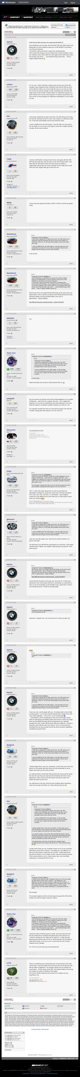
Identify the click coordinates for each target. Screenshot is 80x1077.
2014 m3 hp (32, 1016)
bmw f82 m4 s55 (19, 1022)
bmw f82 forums (53, 1021)
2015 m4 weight (49, 1019)
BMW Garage (40, 17)
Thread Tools (69, 34)
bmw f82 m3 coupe (62, 1021)
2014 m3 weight (47, 1016)
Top (77, 1058)
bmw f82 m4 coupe (10, 1022)
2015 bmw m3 (29, 1018)
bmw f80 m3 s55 (20, 1021)
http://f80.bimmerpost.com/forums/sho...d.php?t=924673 (46, 302)
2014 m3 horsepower (22, 1016)
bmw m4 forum (65, 1024)
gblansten (10, 519)
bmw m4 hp (24, 1025)
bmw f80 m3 (12, 1021)
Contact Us (56, 1058)
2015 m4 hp (34, 1019)
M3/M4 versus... (44, 26)
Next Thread (45, 1029)
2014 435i (9, 338)
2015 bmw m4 (47, 1018)
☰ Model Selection (23, 2)
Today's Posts (63, 17)
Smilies (6, 1044)
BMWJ (9, 203)
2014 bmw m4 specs (57, 1015)
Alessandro (11, 430)
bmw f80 (56, 1019)
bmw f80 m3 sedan (30, 1021)
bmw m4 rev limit (40, 1025)
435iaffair (10, 318)
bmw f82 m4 (71, 1021)
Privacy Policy (26, 1073)
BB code (7, 1042)
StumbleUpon (10, 1008)
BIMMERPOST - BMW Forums (67, 1058)
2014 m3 (65, 1015)
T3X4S (9, 159)
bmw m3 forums (13, 1024)
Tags (6, 1012)
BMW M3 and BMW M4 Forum (15, 26)
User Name (54, 25)
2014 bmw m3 (8, 1015)
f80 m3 (66, 1025)
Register (73, 2)
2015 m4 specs (41, 1019)
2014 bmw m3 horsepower (19, 1015)
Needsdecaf (11, 234)
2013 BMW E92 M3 (11, 187)
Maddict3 (10, 745)
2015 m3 (65, 1018)
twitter (8, 1006)
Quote (71, 75)
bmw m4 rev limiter (50, 1025)
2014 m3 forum (13, 1016)
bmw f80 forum (63, 1019)
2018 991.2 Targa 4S (12, 186)
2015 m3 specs (12, 1019)
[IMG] (6, 1045)
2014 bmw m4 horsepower (44, 1015)
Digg (43, 1006)
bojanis (9, 42)
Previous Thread (36, 1029)
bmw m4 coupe (44, 1024)
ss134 (9, 963)
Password (53, 27)
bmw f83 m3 (42, 1022)
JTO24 (9, 471)
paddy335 (10, 398)
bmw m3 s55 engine (30, 1024)
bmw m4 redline (31, 1025)
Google (61, 1006)
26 (12, 381)
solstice (10, 84)
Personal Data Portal (52, 1073)
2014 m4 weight (21, 1018)
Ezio (8, 116)
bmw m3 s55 (21, 1024)
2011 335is (9, 456)
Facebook (26, 1006)
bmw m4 (37, 1024)
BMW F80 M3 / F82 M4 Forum (32, 26)
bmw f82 (37, 1021)
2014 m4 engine (56, 1016)
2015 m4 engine (26, 1019)
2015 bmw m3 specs (38, 1018)
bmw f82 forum (44, 1021)
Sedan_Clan (11, 353)
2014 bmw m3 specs (32, 1015)
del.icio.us (26, 1008)
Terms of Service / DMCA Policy (38, 1073)
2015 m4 (19, 1019)
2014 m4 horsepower (66, 1016)
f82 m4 (70, 1025)
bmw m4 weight (60, 1025)
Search (70, 17)
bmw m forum (56, 1022)
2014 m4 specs (12, 1018)
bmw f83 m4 (49, 1022)
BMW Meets (48, 17)
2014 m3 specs (39, 1016)
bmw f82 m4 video (29, 1022)
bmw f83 (36, 1022)
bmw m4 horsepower (14, 1025)
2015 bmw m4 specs (57, 1018)
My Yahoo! (44, 1008)
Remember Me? (70, 25)
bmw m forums (64, 1022)
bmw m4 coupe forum (54, 1024)
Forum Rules (8, 1049)
